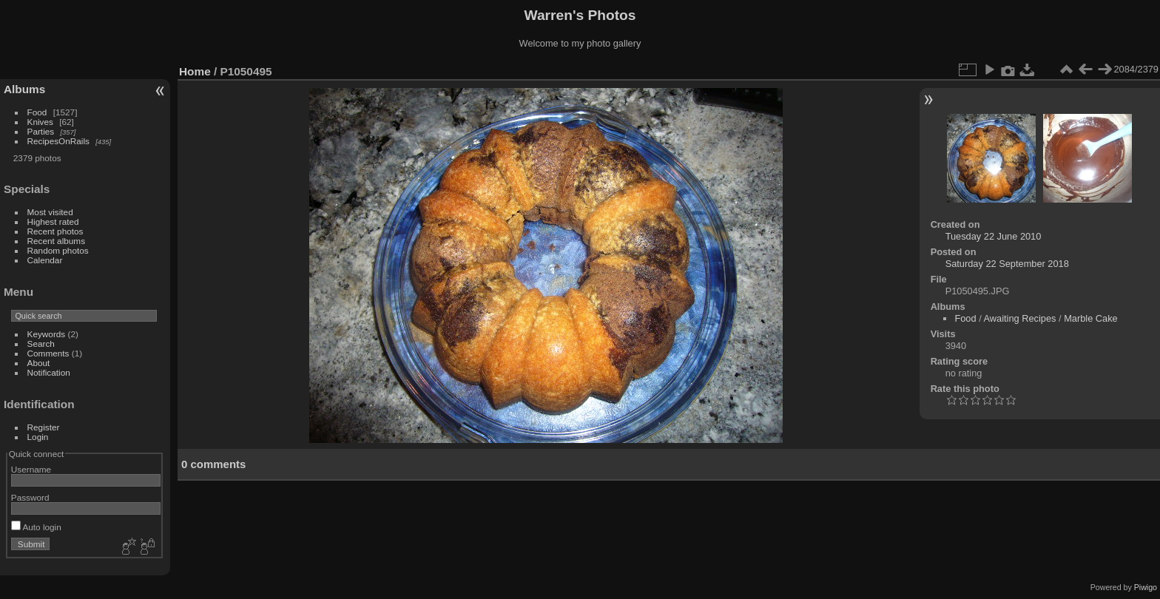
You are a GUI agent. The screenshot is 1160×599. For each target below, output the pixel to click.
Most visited (50, 212)
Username (31, 469)
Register (43, 427)
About (38, 363)
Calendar (45, 260)
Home (195, 71)
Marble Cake (1091, 318)
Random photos (58, 250)
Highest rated (53, 221)
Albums (24, 89)
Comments (48, 353)
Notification (48, 372)
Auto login (36, 527)
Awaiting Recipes (1020, 318)
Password (30, 497)
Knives (40, 121)
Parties (41, 131)
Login (38, 436)
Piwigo (1145, 587)
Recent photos (55, 231)
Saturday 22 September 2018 (1007, 263)
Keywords (46, 334)
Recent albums (56, 241)
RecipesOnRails (58, 141)
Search (41, 343)
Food (37, 112)
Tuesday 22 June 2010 (993, 236)
